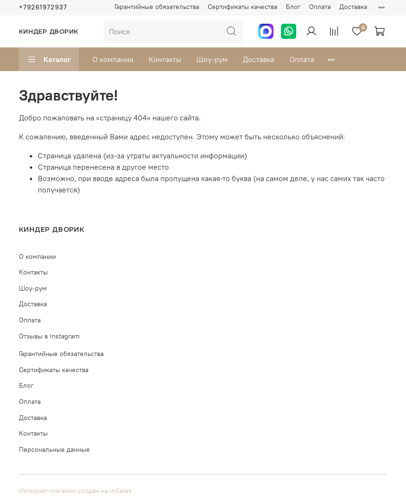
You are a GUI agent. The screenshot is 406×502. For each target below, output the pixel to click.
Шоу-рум (212, 59)
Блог (293, 6)
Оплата (320, 6)
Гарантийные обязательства (157, 6)
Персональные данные (54, 449)
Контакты (165, 59)
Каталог (49, 59)
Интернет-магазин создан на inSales (75, 490)
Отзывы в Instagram (49, 336)
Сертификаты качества (242, 6)
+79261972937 (43, 7)
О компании (112, 59)
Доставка (353, 6)
